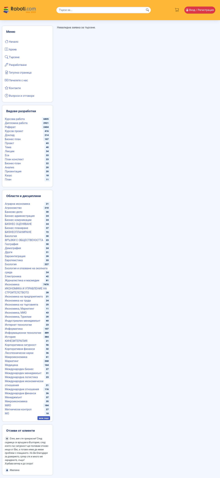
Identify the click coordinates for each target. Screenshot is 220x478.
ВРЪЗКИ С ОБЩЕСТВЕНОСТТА (24, 240)
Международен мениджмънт (23, 373)
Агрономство (13, 207)
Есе (7, 155)
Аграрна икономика (17, 203)
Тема (8, 147)
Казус (8, 175)
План (8, 179)
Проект (9, 143)
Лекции (9, 151)
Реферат (10, 127)
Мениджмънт (13, 397)
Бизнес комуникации (18, 220)
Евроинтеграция (15, 256)
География (11, 244)
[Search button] (147, 10)
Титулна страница (18, 72)
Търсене (12, 57)
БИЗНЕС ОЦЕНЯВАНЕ (18, 224)
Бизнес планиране (16, 228)
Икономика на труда (18, 300)
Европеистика (14, 260)
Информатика (14, 328)
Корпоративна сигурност (20, 344)
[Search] (103, 10)
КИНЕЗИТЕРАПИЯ (16, 340)
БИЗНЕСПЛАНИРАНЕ (18, 232)
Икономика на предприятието (24, 296)
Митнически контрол (18, 409)
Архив (11, 49)
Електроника (13, 276)
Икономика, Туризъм (18, 316)
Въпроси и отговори (19, 96)
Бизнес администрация (20, 216)
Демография (13, 248)
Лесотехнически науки (19, 353)
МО (7, 413)
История (10, 336)
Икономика (12, 284)
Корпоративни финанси (20, 349)
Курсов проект (14, 131)
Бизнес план (13, 139)
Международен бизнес (19, 369)
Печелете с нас (16, 80)
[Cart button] (177, 9)
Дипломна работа (16, 123)
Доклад (9, 135)
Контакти (13, 88)
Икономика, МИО (16, 312)
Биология (11, 236)
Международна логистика (21, 377)
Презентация (13, 171)
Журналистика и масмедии (22, 280)
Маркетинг (11, 361)
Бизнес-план (13, 163)
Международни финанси (20, 393)
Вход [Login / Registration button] (200, 10)
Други (8, 252)
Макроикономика (16, 357)
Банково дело (13, 211)
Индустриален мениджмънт (22, 320)
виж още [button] (44, 418)
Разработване (16, 65)
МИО (8, 405)
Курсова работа (15, 119)
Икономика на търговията (21, 304)
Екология (11, 264)
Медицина (11, 365)
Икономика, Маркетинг (19, 308)
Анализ (9, 167)
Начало (11, 41)
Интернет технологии (18, 324)
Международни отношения (22, 389)
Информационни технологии (23, 332)
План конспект (14, 159)
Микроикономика (16, 401)
